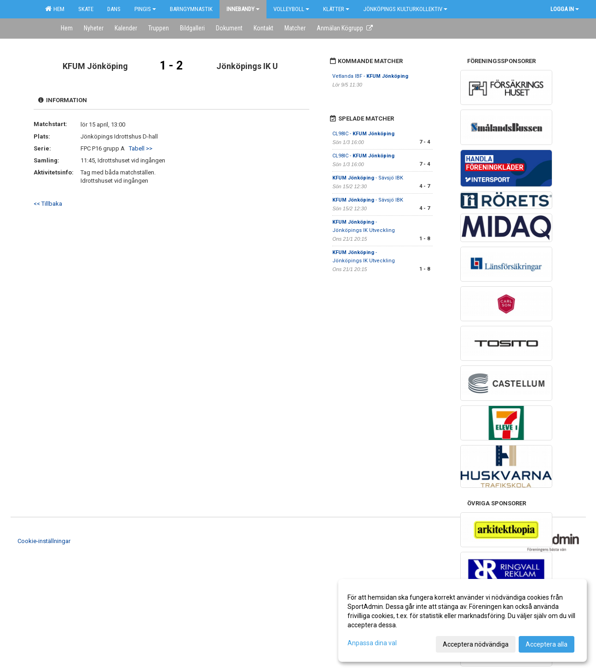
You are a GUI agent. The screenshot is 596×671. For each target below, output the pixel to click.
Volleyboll (291, 9)
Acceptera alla (546, 644)
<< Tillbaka (48, 203)
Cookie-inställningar (43, 541)
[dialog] (462, 620)
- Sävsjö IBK (367, 178)
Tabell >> (140, 148)
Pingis (145, 9)
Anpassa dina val (372, 643)
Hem (54, 8)
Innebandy (243, 9)
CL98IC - (363, 134)
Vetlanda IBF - (370, 76)
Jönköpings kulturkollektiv (405, 9)
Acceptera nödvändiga (476, 644)
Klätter (336, 9)
